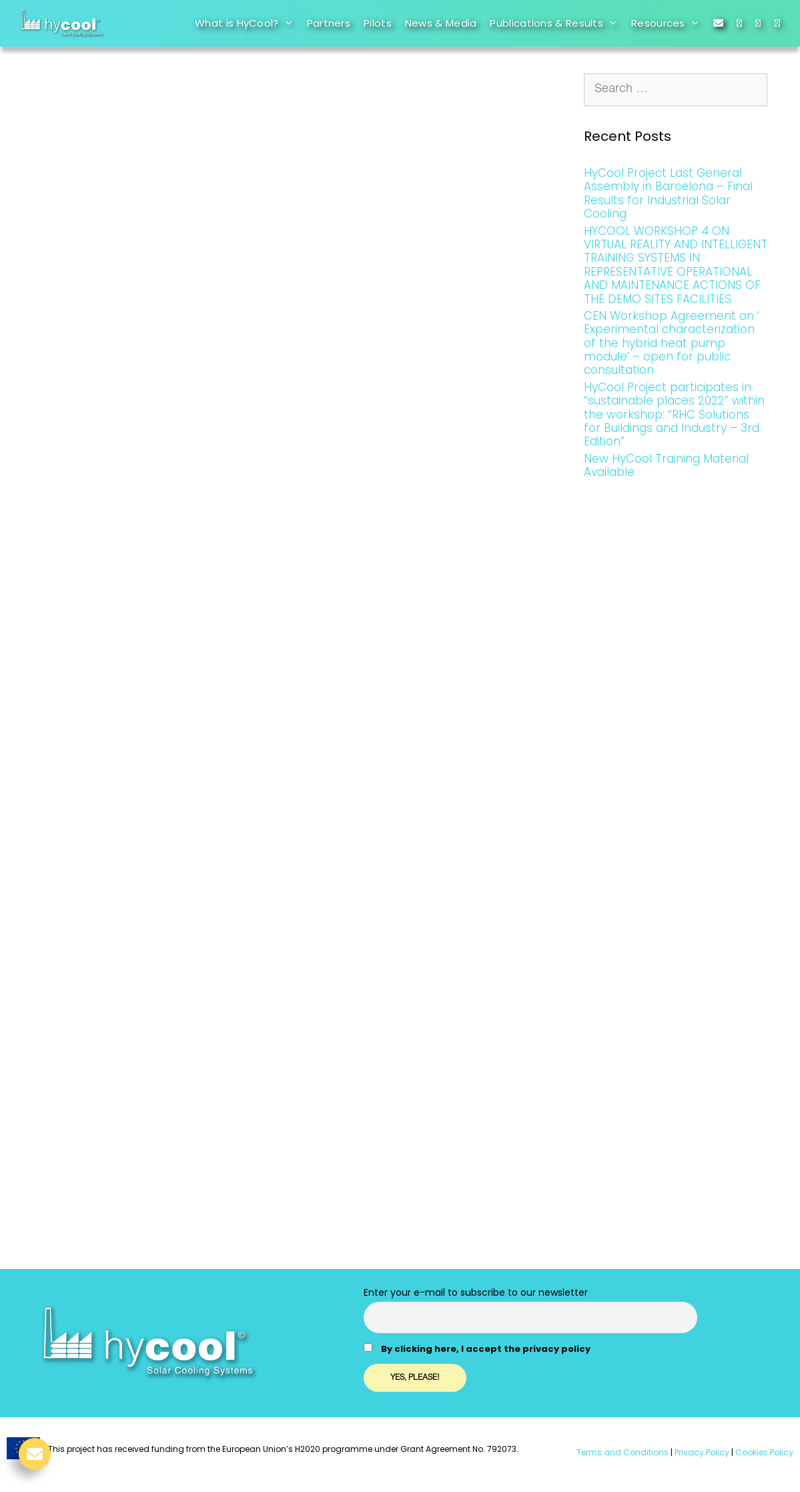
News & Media (441, 23)
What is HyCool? (247, 23)
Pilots (378, 23)
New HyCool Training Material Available (666, 465)
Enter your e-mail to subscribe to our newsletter (476, 1292)
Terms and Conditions (622, 1452)
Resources (669, 23)
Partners (328, 23)
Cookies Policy (763, 1452)
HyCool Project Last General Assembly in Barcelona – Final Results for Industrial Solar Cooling (668, 193)
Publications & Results (557, 23)
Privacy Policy (701, 1452)
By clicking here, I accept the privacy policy (485, 1348)
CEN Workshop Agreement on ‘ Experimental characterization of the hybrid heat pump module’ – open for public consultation (671, 343)
